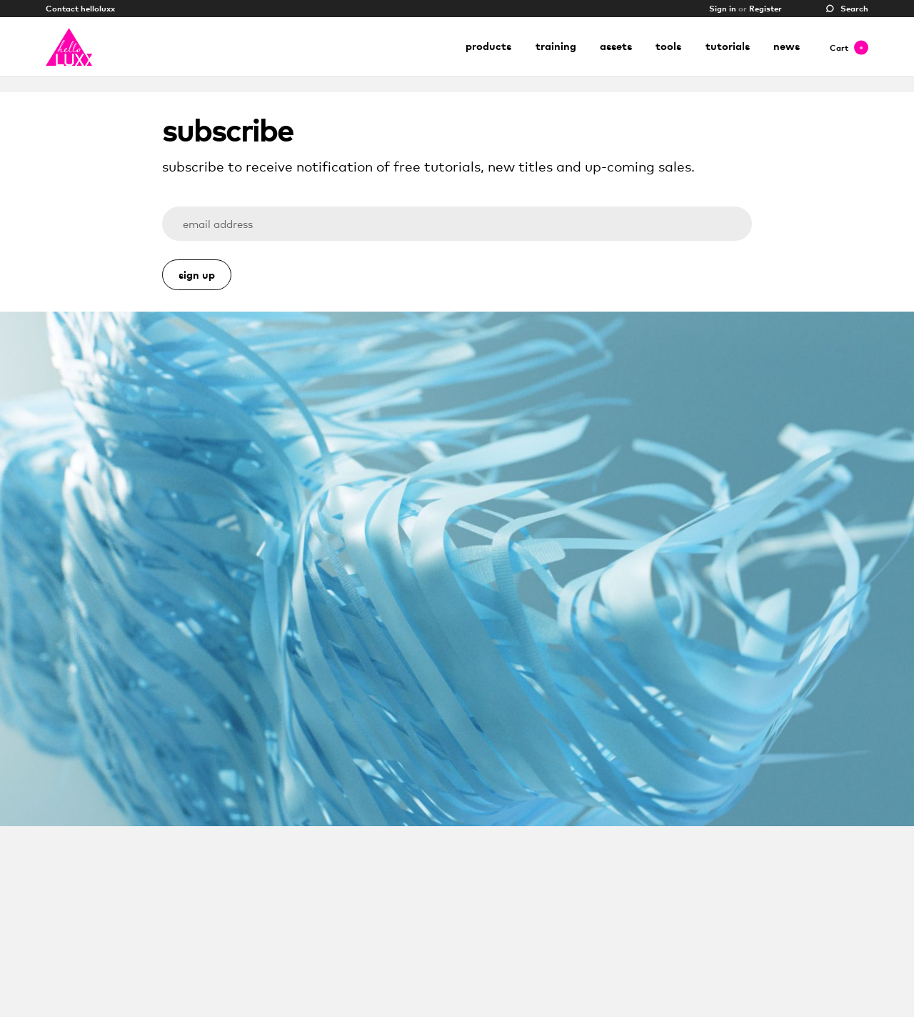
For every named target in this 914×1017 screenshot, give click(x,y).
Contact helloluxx (80, 9)
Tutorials (727, 46)
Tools (668, 46)
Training (556, 46)
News (786, 46)
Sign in (722, 9)
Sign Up (197, 275)
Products (488, 46)
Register (765, 9)
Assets (616, 46)
